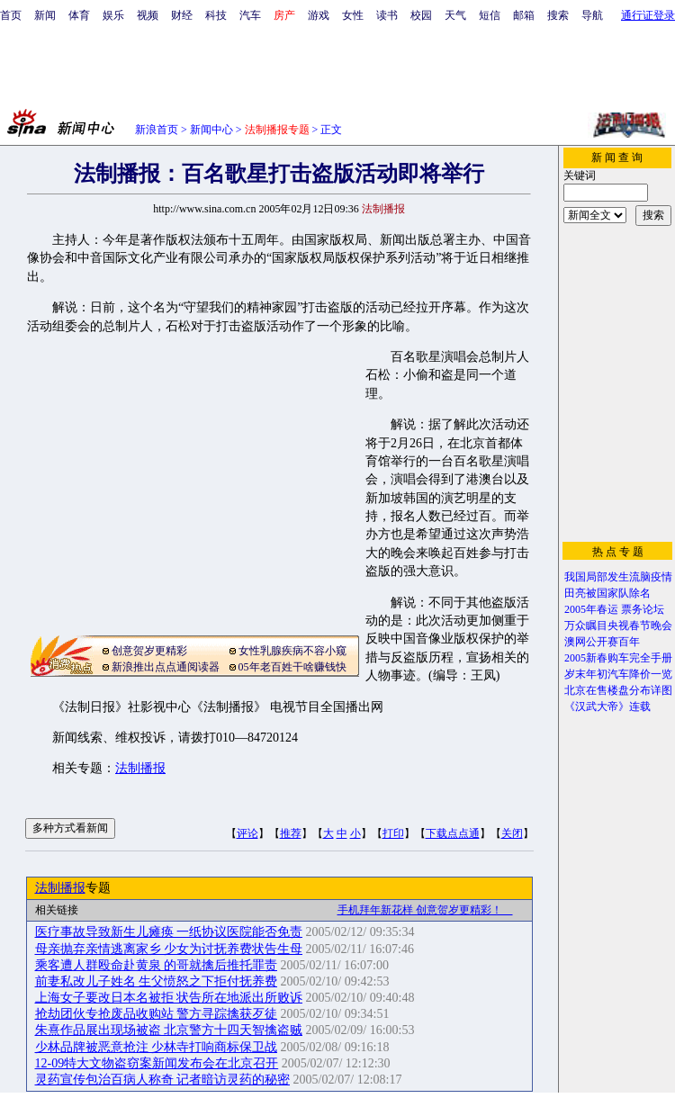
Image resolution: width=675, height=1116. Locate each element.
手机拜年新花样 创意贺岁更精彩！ (425, 910)
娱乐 (113, 15)
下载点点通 (453, 833)
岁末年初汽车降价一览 (618, 674)
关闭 (512, 833)
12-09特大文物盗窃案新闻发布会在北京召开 (157, 1063)
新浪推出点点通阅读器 (166, 667)
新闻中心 (211, 129)
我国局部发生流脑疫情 (618, 577)
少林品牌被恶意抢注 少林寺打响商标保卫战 (156, 1047)
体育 (79, 15)
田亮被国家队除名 (607, 593)
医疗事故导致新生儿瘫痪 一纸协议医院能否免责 (169, 932)
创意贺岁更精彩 (149, 650)
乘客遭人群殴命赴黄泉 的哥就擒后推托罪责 (156, 965)
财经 (182, 15)
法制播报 (140, 768)
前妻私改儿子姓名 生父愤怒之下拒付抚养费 (156, 981)
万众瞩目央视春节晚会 (618, 625)
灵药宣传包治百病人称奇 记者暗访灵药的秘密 (163, 1079)
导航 (592, 15)
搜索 (558, 15)
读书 (387, 15)
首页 (11, 15)
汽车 (250, 15)
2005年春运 (591, 609)
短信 (489, 15)
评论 (247, 833)
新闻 (45, 15)
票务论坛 (642, 609)
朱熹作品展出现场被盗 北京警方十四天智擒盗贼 (169, 1030)
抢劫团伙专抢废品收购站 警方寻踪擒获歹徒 (156, 1014)
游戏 (318, 15)
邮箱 (524, 15)
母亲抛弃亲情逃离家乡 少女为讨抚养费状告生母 (169, 949)
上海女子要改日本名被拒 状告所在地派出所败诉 (169, 997)
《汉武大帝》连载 (607, 706)
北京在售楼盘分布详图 (618, 690)
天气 (455, 15)
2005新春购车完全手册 (618, 658)
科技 (216, 15)
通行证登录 (648, 15)
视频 (147, 15)
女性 (353, 15)
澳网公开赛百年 (602, 641)
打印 (393, 833)
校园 (421, 15)
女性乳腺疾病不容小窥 (292, 650)
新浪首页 (156, 129)
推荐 (291, 833)
